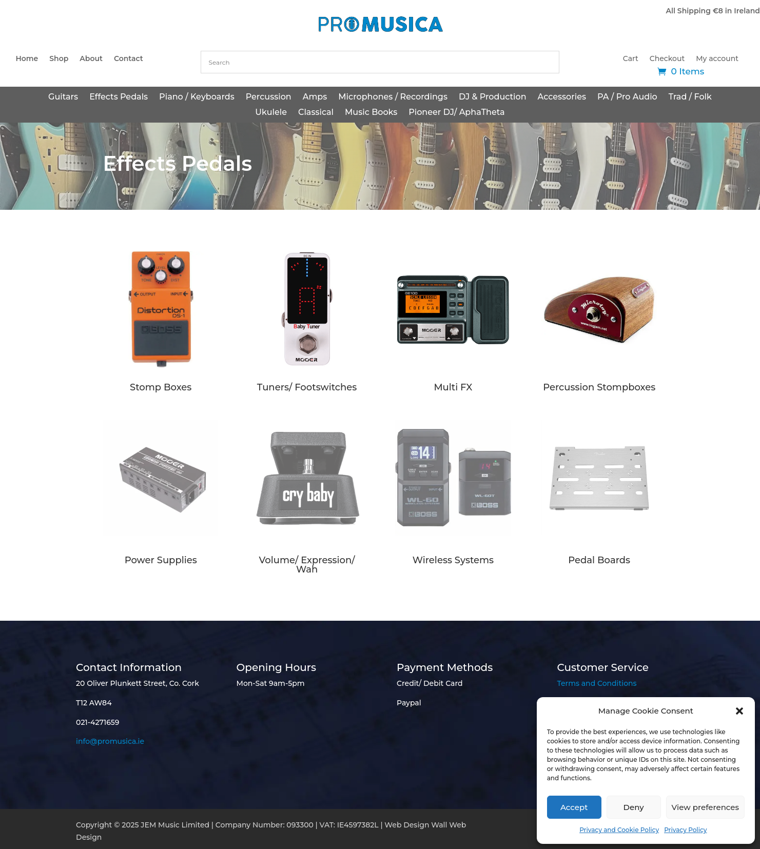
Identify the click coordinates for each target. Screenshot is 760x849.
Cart (630, 59)
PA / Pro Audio (627, 97)
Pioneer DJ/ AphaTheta (456, 113)
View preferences (705, 807)
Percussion (268, 97)
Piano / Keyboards (197, 97)
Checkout (667, 59)
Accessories (562, 97)
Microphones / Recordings (392, 97)
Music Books (371, 113)
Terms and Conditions (597, 683)
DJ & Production (493, 97)
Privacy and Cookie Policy (619, 830)
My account (717, 59)
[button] (739, 711)
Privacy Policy (685, 830)
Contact (128, 59)
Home (26, 59)
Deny (633, 807)
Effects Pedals (118, 97)
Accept (574, 807)
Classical (316, 113)
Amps (315, 97)
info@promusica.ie (110, 741)
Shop (58, 59)
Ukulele (271, 113)
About (91, 59)
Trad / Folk (690, 97)
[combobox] (380, 62)
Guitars (63, 97)
